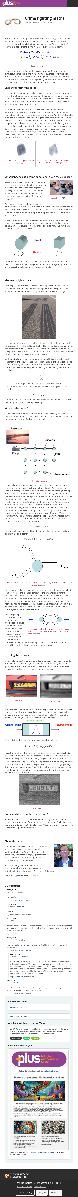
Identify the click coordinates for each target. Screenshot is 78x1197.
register (17, 875)
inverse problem (16, 1007)
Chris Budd (28, 23)
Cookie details (40, 1186)
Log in (7, 875)
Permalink (20, 892)
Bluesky (22, 1155)
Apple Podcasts (16, 1038)
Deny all (42, 1192)
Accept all (56, 1192)
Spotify (27, 1038)
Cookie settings (25, 1192)
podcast (24, 1029)
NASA (63, 198)
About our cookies (24, 1186)
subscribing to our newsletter (44, 1152)
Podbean (37, 1038)
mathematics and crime (19, 1016)
